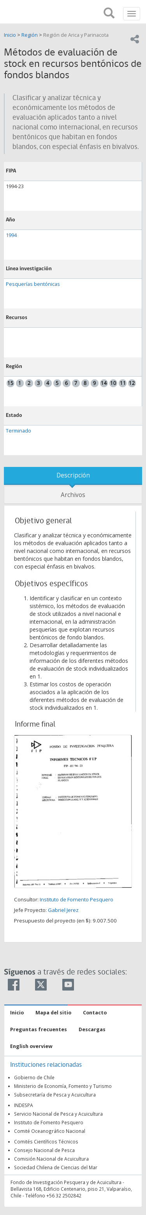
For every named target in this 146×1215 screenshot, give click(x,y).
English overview (31, 1046)
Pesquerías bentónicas (33, 284)
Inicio (10, 35)
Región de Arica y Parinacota (76, 35)
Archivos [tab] (73, 495)
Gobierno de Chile (34, 1077)
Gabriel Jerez (63, 909)
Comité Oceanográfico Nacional (49, 1131)
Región (29, 35)
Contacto (95, 1012)
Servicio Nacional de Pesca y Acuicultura (58, 1114)
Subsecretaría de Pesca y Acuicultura (55, 1094)
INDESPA (23, 1105)
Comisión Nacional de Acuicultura (51, 1159)
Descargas (92, 1029)
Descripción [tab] (73, 475)
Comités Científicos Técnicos (46, 1141)
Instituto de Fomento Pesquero (76, 899)
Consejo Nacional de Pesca (44, 1150)
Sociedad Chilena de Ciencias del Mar (55, 1167)
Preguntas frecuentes (38, 1029)
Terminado (18, 430)
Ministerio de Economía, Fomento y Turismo (63, 1086)
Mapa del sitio (53, 1012)
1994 (11, 235)
